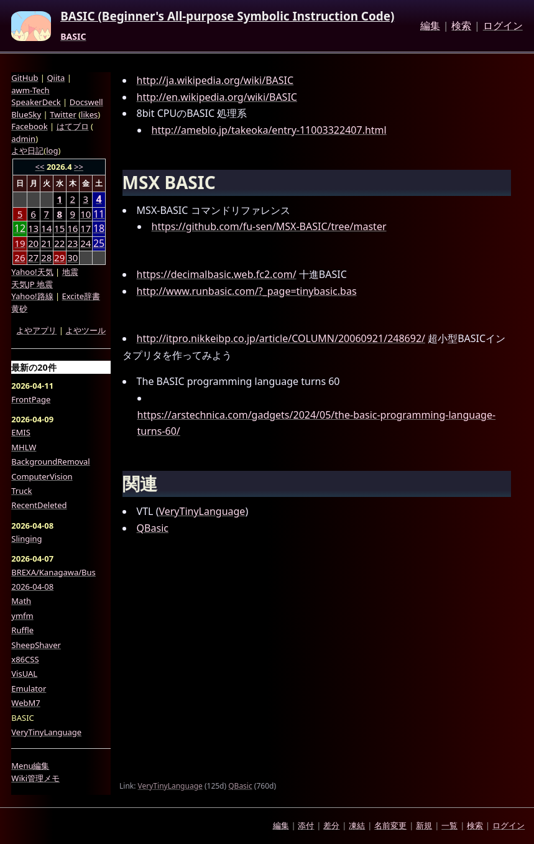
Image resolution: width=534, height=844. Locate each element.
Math (21, 600)
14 (46, 228)
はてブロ (73, 126)
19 (19, 243)
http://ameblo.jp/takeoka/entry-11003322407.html (269, 130)
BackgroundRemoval (50, 461)
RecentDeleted (39, 505)
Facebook (29, 126)
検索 (461, 26)
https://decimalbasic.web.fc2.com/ (217, 274)
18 (98, 228)
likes (89, 114)
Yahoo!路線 (32, 296)
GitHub (24, 77)
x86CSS (25, 659)
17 (85, 228)
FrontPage (30, 399)
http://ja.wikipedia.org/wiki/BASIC (215, 80)
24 (85, 243)
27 (33, 257)
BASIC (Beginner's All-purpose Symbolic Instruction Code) (227, 17)
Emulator (28, 688)
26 (19, 257)
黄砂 (19, 308)
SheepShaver (36, 645)
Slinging (26, 538)
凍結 (357, 825)
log (52, 150)
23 (72, 243)
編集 (430, 26)
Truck (21, 490)
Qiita (56, 77)
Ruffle (22, 630)
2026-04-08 (32, 586)
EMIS (20, 432)
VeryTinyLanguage (202, 511)
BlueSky (26, 114)
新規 (424, 825)
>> (78, 166)
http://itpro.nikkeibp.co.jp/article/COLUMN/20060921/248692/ (281, 338)
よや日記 (27, 150)
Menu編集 (30, 765)
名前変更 (390, 825)
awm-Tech (30, 90)
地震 (70, 271)
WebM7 (25, 702)
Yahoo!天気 (32, 271)
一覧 (449, 825)
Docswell (86, 102)
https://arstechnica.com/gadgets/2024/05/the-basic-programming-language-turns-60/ (316, 423)
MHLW (23, 447)
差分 (331, 825)
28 (46, 257)
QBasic (152, 528)
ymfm (22, 615)
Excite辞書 (81, 296)
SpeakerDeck (35, 102)
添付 (306, 825)
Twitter (63, 114)
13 (33, 228)
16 (72, 228)
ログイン (503, 26)
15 (59, 228)
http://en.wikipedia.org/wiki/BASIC (217, 97)
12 (19, 228)
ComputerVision (41, 476)
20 (33, 243)
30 (72, 257)
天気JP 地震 (32, 284)
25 (98, 243)
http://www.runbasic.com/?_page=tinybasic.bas (247, 291)
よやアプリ (36, 330)
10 (85, 214)
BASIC (73, 36)
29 (59, 257)
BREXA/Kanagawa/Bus (53, 572)
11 (98, 214)
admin (23, 138)
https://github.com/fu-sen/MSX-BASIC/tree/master (269, 226)
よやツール (85, 330)
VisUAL (24, 673)
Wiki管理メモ (35, 778)
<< (40, 166)
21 (46, 243)
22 (59, 243)
